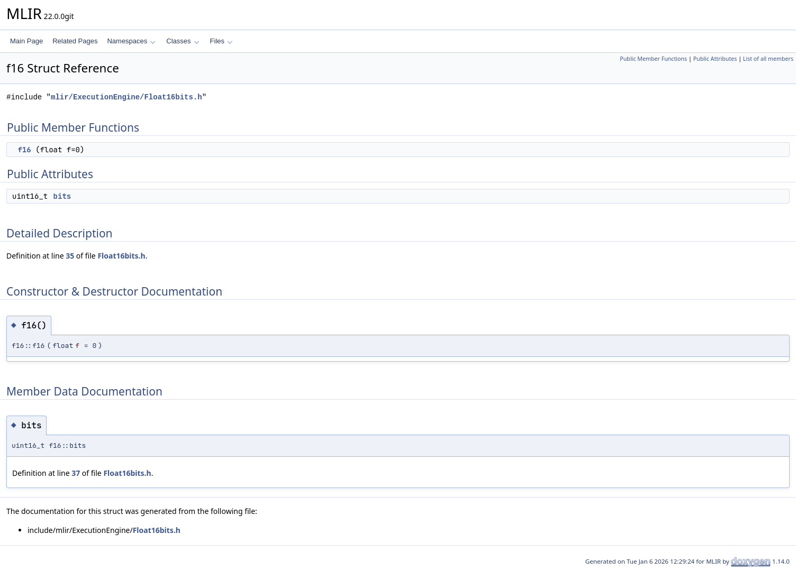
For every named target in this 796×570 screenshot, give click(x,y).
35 (70, 256)
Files (221, 41)
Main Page (26, 41)
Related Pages (74, 41)
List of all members (768, 58)
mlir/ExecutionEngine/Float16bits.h (126, 97)
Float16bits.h (121, 256)
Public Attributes (715, 58)
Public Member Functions (653, 58)
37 (75, 473)
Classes (182, 41)
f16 (24, 149)
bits (62, 196)
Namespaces (131, 41)
